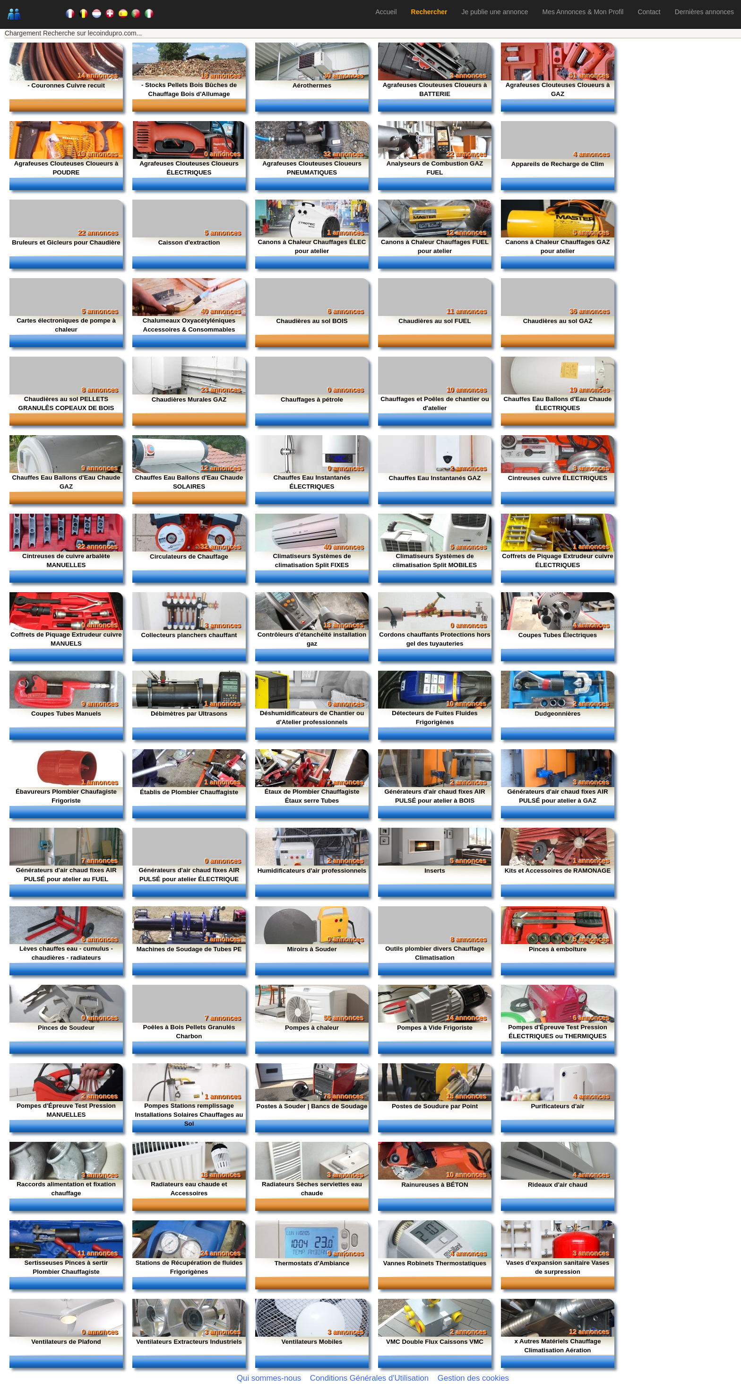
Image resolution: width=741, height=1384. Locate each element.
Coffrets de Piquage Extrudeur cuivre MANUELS (66, 639)
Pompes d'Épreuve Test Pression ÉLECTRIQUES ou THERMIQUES (557, 1032)
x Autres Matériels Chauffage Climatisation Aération (557, 1346)
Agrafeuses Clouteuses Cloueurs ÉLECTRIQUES (189, 168)
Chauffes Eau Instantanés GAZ (435, 478)
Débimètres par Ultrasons (189, 713)
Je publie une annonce (495, 12)
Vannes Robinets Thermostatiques (434, 1263)
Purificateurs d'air (558, 1106)
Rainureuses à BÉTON (434, 1184)
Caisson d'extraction (189, 242)
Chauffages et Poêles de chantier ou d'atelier (434, 403)
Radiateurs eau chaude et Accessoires (189, 1189)
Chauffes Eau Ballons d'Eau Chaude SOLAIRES (189, 482)
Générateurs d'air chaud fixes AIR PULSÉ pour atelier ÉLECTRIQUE (188, 875)
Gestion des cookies (473, 1378)
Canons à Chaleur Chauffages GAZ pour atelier (557, 246)
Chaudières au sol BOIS (311, 320)
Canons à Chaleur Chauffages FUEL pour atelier (435, 246)
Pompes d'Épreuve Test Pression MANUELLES (66, 1110)
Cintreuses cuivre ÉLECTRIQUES (557, 478)
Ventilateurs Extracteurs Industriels (189, 1341)
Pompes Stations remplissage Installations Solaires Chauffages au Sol (189, 1114)
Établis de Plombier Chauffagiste (189, 792)
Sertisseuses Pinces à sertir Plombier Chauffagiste (66, 1267)
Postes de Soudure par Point (435, 1106)
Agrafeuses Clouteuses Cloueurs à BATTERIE (435, 89)
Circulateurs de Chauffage (189, 556)
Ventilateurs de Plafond (66, 1341)
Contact (649, 12)
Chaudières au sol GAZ (558, 320)
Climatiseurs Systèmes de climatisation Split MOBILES (435, 560)
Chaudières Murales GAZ (189, 399)
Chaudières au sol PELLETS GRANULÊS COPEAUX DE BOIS (66, 403)
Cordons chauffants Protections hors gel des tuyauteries (435, 639)
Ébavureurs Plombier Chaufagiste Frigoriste (66, 796)
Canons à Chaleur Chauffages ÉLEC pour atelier (312, 246)
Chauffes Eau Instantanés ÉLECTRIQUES (312, 482)
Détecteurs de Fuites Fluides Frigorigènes (434, 718)
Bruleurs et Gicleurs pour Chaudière (66, 242)
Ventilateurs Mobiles (312, 1341)
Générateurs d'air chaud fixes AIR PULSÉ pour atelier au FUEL (66, 875)
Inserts (434, 870)
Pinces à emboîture (557, 949)
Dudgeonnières (557, 713)
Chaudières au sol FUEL (434, 320)
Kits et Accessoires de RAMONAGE (558, 870)
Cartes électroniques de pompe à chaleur (66, 325)
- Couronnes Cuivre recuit (66, 85)
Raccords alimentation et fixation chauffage (66, 1189)
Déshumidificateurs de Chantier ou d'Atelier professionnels (312, 718)
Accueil (385, 12)
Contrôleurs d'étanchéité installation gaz (312, 639)
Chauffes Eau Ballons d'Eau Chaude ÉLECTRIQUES (557, 403)
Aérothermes (312, 85)
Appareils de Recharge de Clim (557, 163)
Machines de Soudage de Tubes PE (189, 949)
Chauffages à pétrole (312, 399)
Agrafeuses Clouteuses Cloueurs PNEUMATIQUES (312, 168)
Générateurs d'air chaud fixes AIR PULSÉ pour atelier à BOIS (434, 796)
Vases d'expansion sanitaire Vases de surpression (558, 1267)
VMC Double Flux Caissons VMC (434, 1341)
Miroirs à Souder (311, 949)
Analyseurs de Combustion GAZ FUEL (435, 168)
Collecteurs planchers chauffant (189, 635)
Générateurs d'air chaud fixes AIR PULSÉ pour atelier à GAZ (557, 796)
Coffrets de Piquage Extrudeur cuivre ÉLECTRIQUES (557, 560)
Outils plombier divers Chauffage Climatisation (434, 953)
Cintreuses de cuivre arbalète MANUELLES (66, 560)
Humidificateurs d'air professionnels (312, 870)
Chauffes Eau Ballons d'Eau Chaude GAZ (66, 482)
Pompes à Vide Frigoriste (435, 1027)
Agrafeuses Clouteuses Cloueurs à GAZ (558, 89)
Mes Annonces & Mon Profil (582, 12)
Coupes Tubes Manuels (66, 713)
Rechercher (429, 12)
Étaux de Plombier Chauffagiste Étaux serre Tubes (312, 796)
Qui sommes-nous (269, 1378)
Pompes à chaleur (312, 1027)
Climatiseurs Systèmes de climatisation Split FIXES (312, 560)
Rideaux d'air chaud (557, 1184)
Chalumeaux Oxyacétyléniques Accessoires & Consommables (189, 325)
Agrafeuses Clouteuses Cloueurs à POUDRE (66, 168)
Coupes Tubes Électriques (557, 635)
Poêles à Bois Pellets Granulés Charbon (189, 1032)
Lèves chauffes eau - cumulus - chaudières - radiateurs (66, 953)
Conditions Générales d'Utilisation (369, 1378)
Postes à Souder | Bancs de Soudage (312, 1106)
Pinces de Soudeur (66, 1027)
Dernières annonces (704, 12)
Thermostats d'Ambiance (312, 1263)
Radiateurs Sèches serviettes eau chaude (312, 1189)
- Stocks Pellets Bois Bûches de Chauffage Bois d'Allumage (189, 89)
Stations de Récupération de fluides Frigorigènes (189, 1267)
